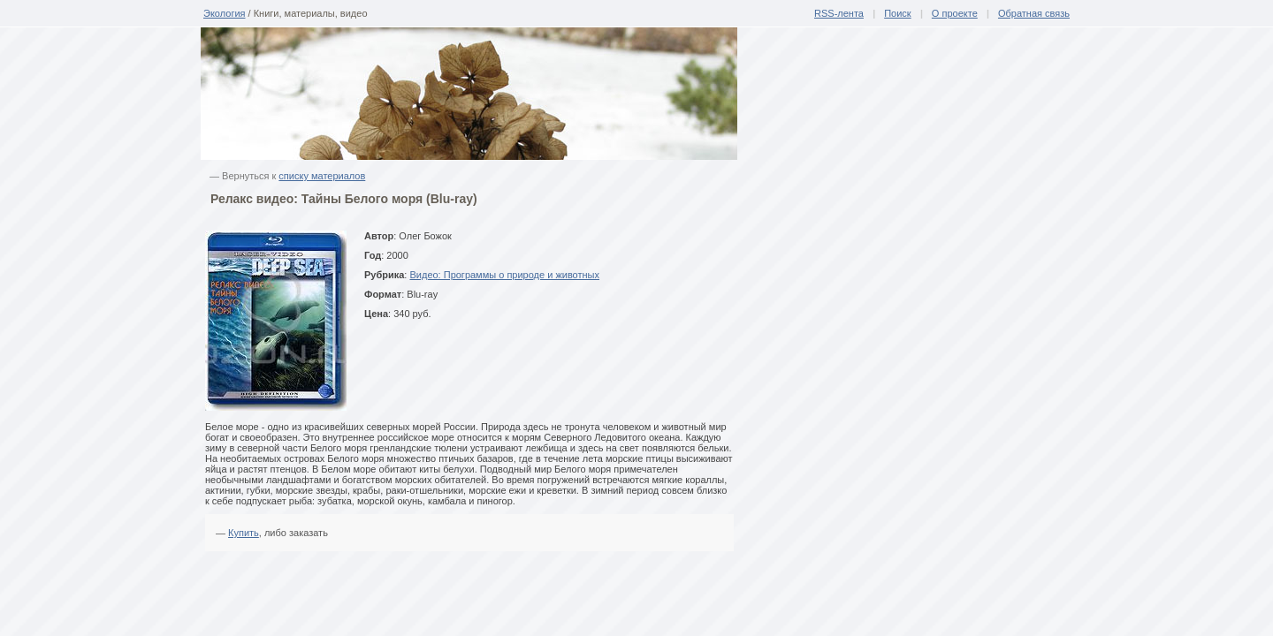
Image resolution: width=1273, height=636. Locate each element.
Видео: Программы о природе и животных (504, 274)
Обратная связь (1034, 13)
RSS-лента (839, 13)
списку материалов (321, 175)
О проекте (955, 13)
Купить (243, 532)
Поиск (897, 13)
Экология (224, 13)
